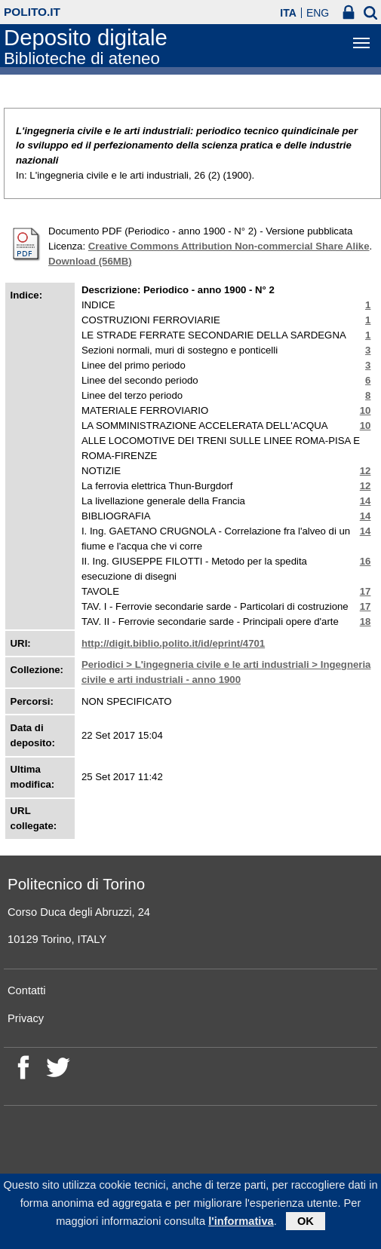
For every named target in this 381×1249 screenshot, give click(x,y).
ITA (288, 13)
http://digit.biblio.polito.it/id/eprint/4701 (173, 643)
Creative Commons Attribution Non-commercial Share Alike (229, 246)
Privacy (26, 1018)
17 (365, 591)
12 (365, 470)
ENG (317, 13)
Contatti (27, 990)
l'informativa (241, 1225)
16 (365, 561)
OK (305, 1225)
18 (365, 621)
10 (365, 410)
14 (365, 501)
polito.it (32, 11)
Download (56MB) (90, 261)
